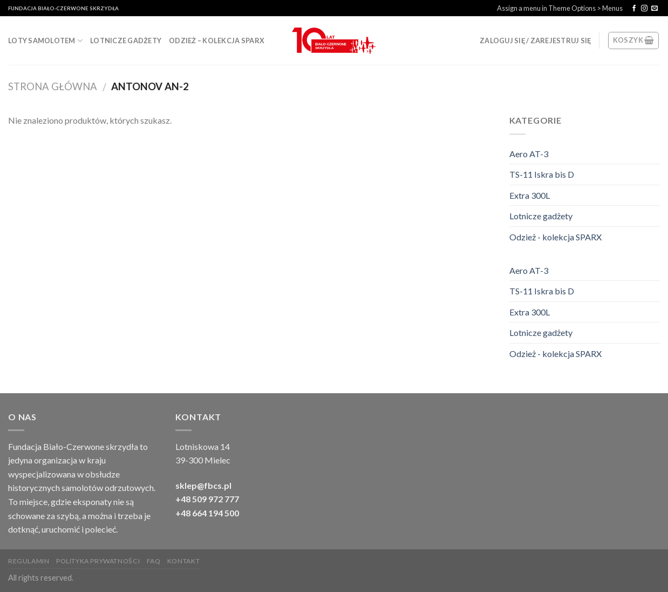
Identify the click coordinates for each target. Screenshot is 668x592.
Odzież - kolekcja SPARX (555, 237)
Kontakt (183, 561)
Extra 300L (529, 195)
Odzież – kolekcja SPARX (216, 40)
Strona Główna (52, 86)
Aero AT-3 (528, 154)
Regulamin (29, 561)
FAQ (154, 561)
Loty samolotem (45, 41)
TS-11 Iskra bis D (541, 174)
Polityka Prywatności (98, 561)
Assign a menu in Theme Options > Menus (560, 8)
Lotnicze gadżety (125, 40)
